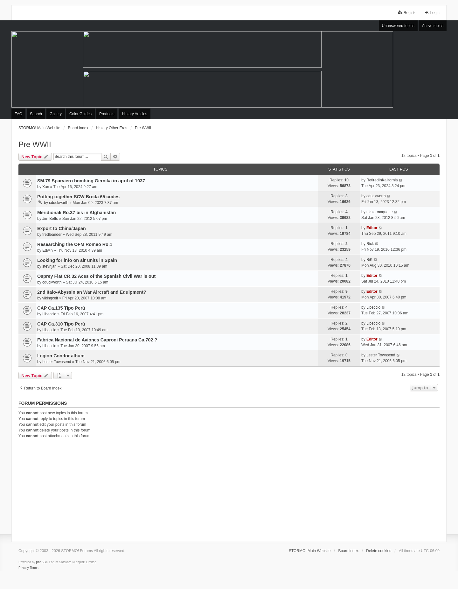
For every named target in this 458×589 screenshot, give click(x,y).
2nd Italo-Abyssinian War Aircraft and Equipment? (91, 292)
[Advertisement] (229, 489)
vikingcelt (50, 298)
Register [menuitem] (408, 12)
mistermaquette (379, 212)
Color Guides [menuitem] (80, 114)
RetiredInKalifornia (382, 180)
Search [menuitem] (36, 114)
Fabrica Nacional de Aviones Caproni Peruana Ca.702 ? (97, 339)
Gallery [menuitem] (56, 114)
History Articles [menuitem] (134, 114)
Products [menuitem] (106, 114)
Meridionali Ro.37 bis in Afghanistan (76, 212)
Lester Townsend (56, 362)
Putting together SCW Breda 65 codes (78, 196)
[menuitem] (23, 568)
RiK (369, 259)
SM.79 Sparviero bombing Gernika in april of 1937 (91, 180)
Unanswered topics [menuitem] (398, 26)
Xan (45, 187)
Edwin (47, 250)
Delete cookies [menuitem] (378, 551)
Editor (372, 228)
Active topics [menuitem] (432, 26)
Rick (370, 244)
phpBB (41, 562)
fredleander (52, 234)
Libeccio (49, 314)
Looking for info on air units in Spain (77, 260)
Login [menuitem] (432, 12)
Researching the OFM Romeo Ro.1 (74, 244)
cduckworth (58, 202)
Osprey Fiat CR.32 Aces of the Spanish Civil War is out (96, 276)
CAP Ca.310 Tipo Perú (61, 323)
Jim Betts (50, 218)
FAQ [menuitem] (18, 114)
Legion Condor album (61, 355)
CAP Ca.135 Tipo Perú (61, 308)
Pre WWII (34, 144)
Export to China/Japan (61, 228)
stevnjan (49, 266)
